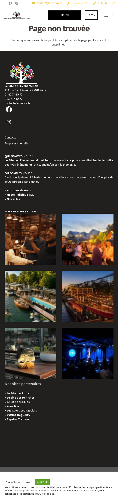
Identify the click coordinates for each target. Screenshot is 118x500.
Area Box (13, 406)
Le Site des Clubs (18, 401)
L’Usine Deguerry (18, 414)
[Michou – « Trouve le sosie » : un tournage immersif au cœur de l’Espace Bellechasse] (30, 239)
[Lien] (16, 15)
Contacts (10, 137)
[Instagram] (17, 3)
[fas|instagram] (9, 122)
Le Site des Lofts (18, 393)
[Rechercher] (113, 15)
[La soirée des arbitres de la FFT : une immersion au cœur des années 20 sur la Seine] (30, 353)
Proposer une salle (16, 143)
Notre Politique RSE (20, 194)
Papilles (12, 419)
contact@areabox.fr (17, 103)
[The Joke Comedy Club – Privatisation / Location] (87, 353)
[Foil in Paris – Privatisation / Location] (30, 296)
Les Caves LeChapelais (22, 410)
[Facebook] (10, 3)
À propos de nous (19, 190)
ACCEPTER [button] (42, 482)
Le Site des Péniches (20, 397)
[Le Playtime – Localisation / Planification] (87, 296)
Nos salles (13, 199)
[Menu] (106, 15)
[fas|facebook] (9, 109)
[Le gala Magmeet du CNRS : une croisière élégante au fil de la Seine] (87, 239)
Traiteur (23, 419)
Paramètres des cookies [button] (18, 482)
